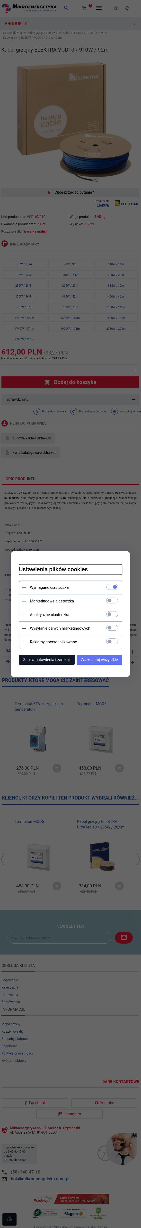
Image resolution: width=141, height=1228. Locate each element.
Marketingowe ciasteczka (48, 600)
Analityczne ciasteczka (45, 614)
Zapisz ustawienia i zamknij (42, 659)
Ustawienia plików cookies (49, 568)
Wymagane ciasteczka (45, 587)
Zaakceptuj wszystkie (103, 659)
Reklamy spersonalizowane (49, 641)
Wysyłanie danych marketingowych (56, 628)
